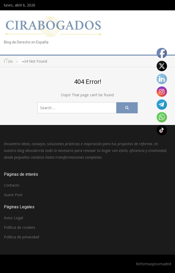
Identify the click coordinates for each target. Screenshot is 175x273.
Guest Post (13, 194)
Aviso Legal (13, 217)
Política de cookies (19, 227)
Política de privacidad (21, 236)
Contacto (11, 185)
